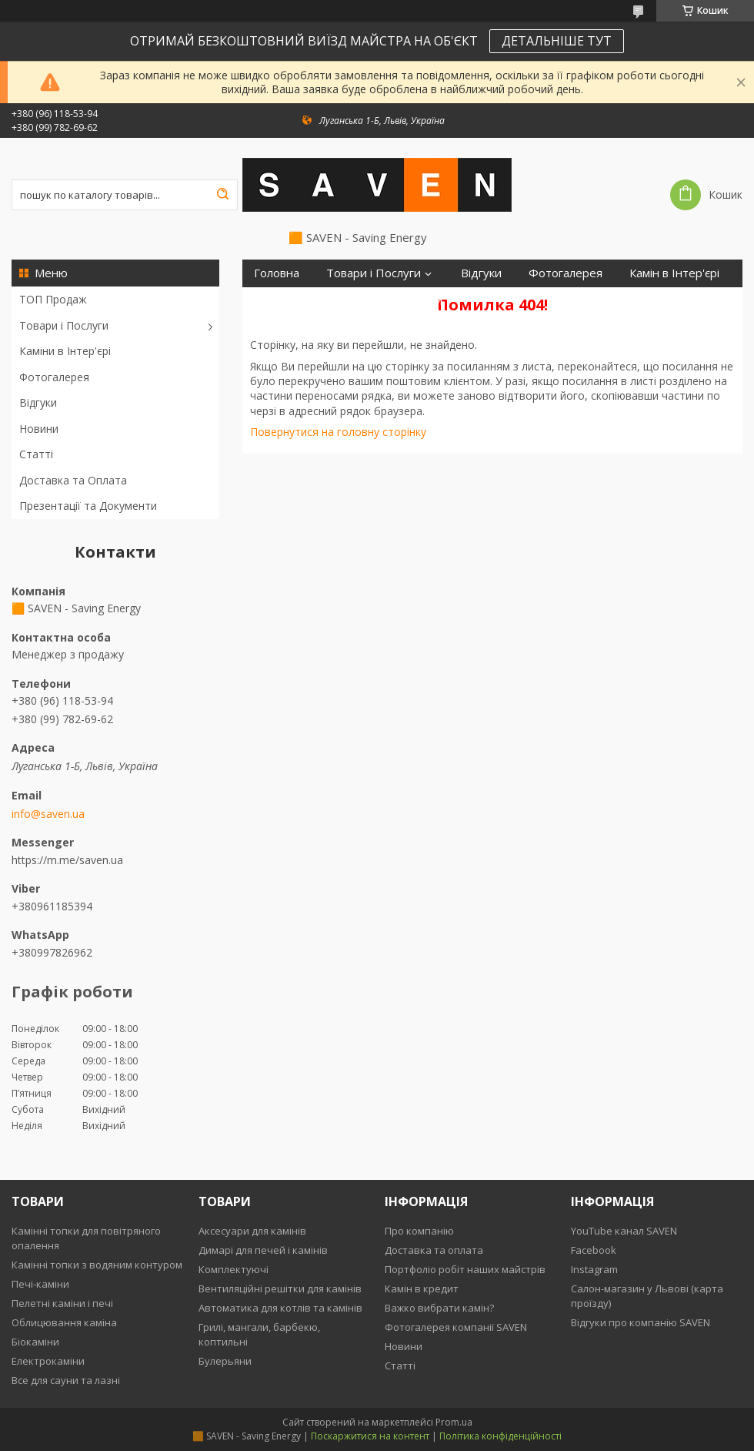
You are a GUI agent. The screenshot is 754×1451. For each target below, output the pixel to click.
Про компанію (419, 1231)
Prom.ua (453, 1422)
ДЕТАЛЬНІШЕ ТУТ (557, 40)
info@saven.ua (48, 814)
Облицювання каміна (64, 1322)
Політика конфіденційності (500, 1436)
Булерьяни (225, 1361)
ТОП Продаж (53, 299)
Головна (276, 273)
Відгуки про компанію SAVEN (640, 1322)
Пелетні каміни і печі (62, 1303)
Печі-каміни (40, 1284)
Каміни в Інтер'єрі (65, 350)
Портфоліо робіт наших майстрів (465, 1269)
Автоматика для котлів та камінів (280, 1308)
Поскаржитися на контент (370, 1436)
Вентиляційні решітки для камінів (280, 1288)
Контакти (416, 301)
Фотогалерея (54, 377)
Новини (38, 428)
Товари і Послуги (63, 325)
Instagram (594, 1269)
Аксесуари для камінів (252, 1231)
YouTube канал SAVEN (624, 1231)
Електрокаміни (48, 1361)
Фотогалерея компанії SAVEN (456, 1327)
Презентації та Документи (88, 505)
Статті (36, 454)
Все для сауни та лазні (66, 1380)
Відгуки (38, 402)
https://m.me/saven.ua (67, 860)
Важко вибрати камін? (439, 1308)
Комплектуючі (234, 1269)
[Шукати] (222, 194)
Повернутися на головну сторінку (338, 431)
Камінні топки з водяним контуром (97, 1265)
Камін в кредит (422, 1288)
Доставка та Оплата (73, 480)
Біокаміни (35, 1342)
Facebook (593, 1250)
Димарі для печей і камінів (263, 1250)
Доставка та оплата (434, 1250)
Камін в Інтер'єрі (674, 273)
